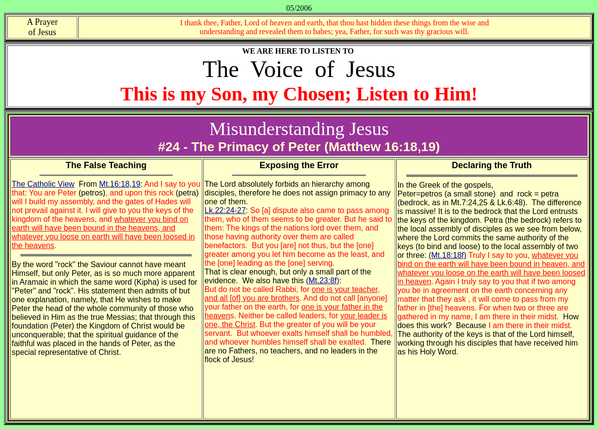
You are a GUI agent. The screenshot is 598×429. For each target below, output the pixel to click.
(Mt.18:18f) (447, 255)
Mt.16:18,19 (119, 184)
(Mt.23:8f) (322, 280)
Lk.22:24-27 (225, 210)
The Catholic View (43, 184)
